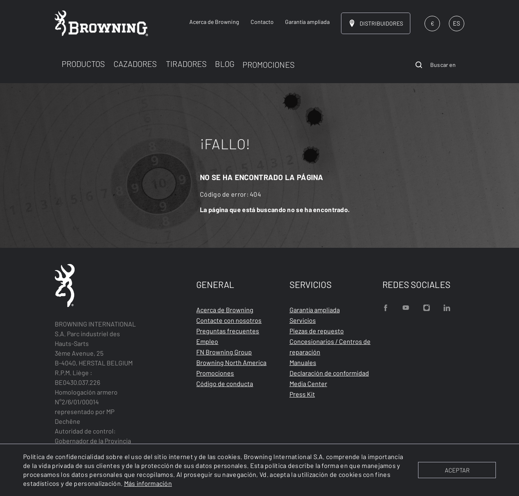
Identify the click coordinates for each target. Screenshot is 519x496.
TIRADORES (186, 64)
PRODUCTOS (83, 64)
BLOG (224, 64)
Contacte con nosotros (229, 320)
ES (456, 23)
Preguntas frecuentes (227, 331)
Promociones (215, 373)
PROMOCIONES (268, 64)
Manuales (303, 362)
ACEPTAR (457, 470)
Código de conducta (224, 383)
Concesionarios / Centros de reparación (330, 346)
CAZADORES (135, 64)
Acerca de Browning (224, 309)
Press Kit (302, 394)
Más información (148, 483)
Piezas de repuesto (317, 331)
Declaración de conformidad (329, 373)
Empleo (207, 341)
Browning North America (231, 362)
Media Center (308, 383)
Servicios (303, 320)
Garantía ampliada (315, 309)
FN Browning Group (224, 352)
